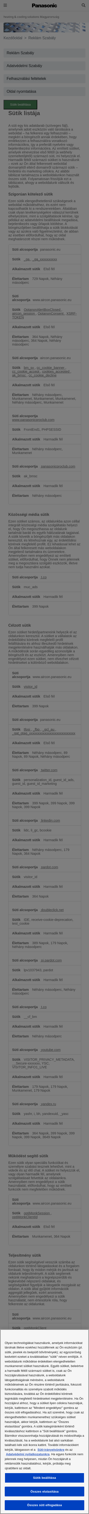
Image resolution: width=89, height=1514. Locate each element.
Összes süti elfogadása (44, 1505)
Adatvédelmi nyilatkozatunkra (28, 1454)
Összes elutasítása (44, 1491)
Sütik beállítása (44, 1478)
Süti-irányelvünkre (50, 1449)
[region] (44, 1421)
